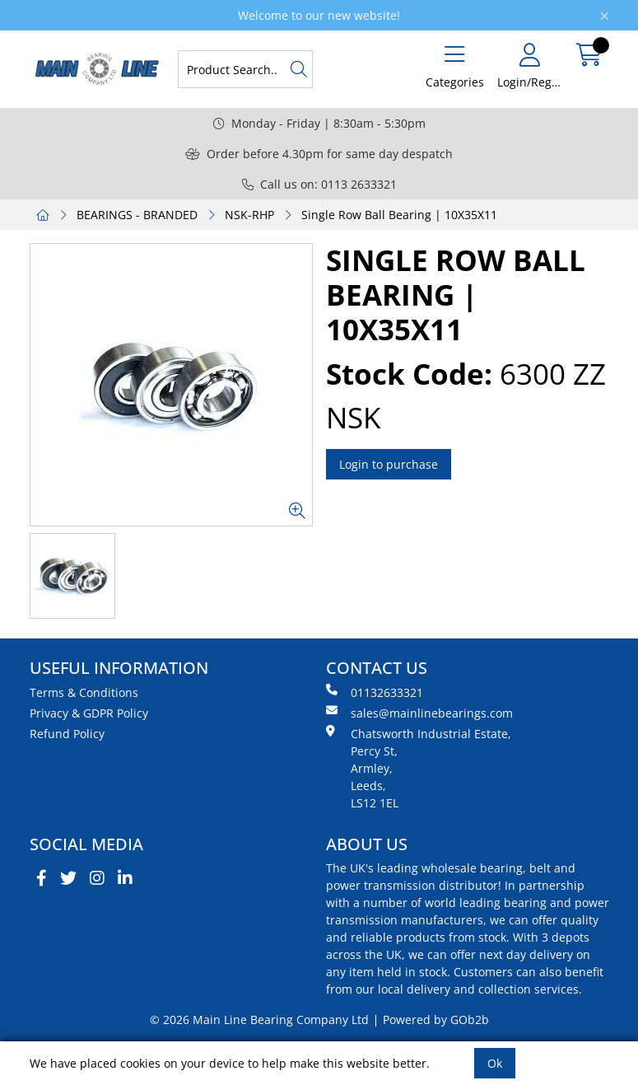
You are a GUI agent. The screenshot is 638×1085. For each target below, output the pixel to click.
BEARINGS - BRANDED (137, 214)
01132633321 (374, 692)
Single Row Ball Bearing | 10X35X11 (399, 214)
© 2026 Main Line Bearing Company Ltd (259, 1019)
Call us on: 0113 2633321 (319, 184)
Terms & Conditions (84, 692)
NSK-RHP (249, 214)
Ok (494, 1063)
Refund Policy (67, 733)
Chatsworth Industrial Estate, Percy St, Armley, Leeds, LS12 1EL (418, 768)
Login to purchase (388, 464)
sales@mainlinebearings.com (419, 712)
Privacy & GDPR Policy (89, 713)
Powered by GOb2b (436, 1019)
